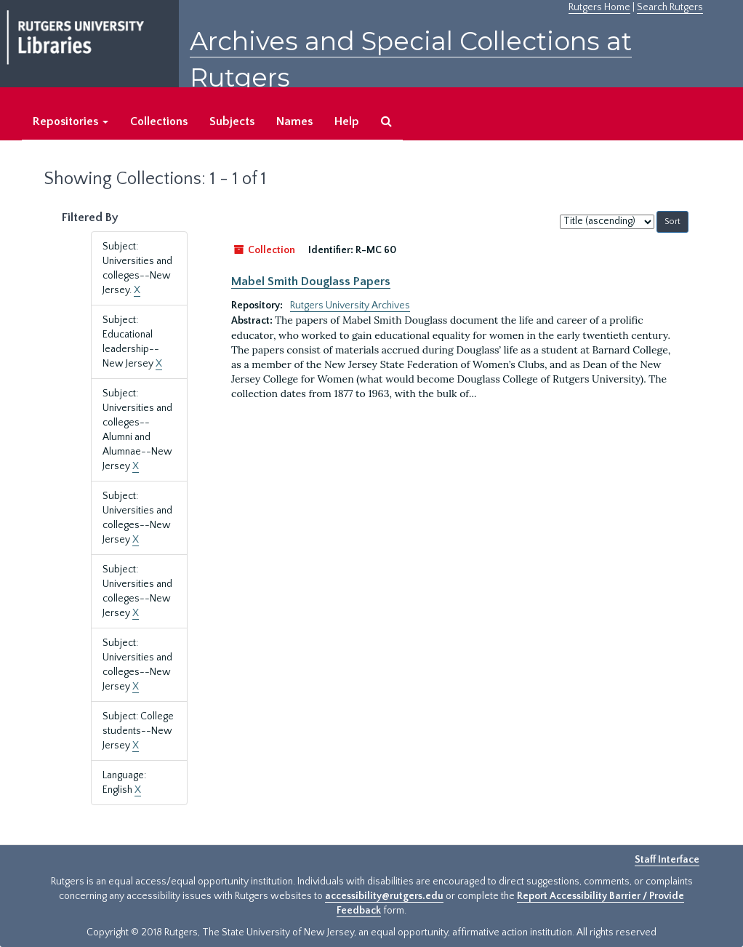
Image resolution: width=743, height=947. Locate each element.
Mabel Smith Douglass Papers (310, 281)
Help (346, 121)
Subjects (231, 121)
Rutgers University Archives (350, 305)
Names (294, 121)
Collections (159, 121)
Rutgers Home (599, 7)
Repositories (70, 121)
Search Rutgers (670, 7)
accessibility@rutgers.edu (384, 896)
